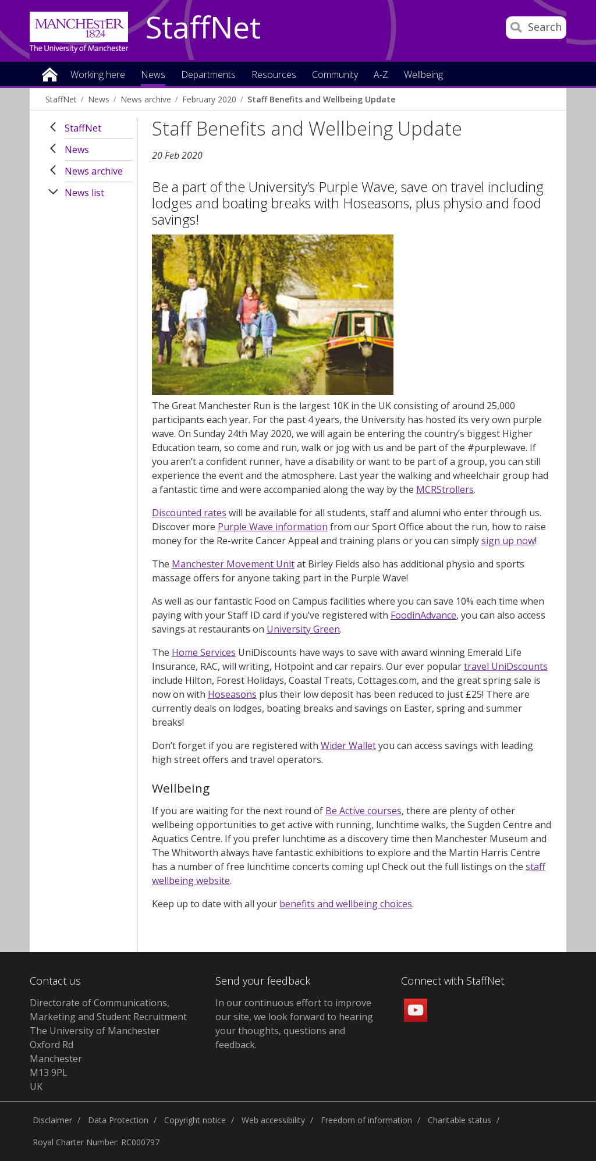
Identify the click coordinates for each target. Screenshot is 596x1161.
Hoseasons (232, 694)
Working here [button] (97, 75)
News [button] (153, 75)
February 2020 (209, 99)
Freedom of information (366, 1120)
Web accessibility (273, 1120)
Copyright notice (195, 1120)
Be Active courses (363, 810)
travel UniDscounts (506, 666)
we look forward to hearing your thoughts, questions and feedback (294, 1030)
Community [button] (335, 75)
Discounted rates (189, 512)
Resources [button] (273, 75)
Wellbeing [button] (423, 75)
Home (50, 73)
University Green (303, 629)
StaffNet (203, 28)
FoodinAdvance (423, 615)
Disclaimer (52, 1120)
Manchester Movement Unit (233, 564)
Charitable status (459, 1120)
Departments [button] (208, 75)
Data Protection (118, 1120)
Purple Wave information (273, 526)
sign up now (508, 540)
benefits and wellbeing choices (345, 903)
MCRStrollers (445, 489)
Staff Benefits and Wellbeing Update (321, 99)
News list (84, 192)
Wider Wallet (348, 745)
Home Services (204, 652)
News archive (145, 99)
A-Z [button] (381, 75)
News (98, 99)
